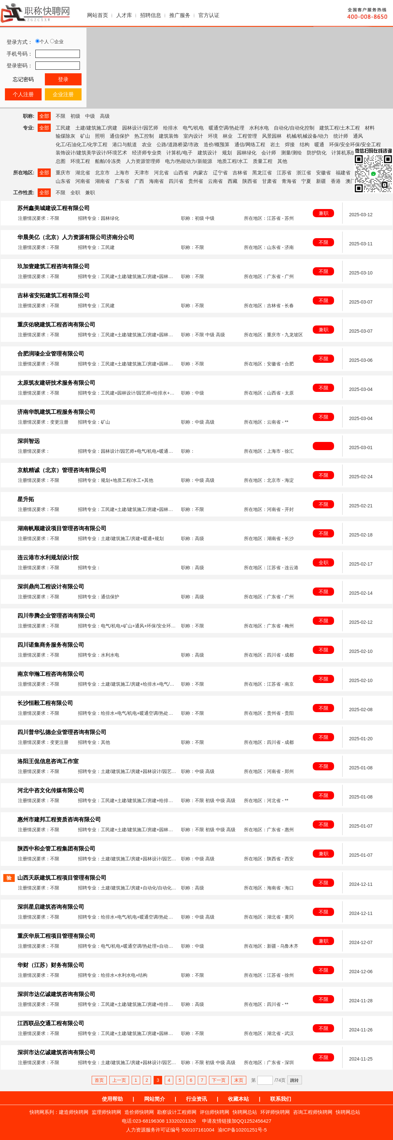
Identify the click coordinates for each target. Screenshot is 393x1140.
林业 (228, 136)
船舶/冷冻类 (108, 161)
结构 (304, 144)
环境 (213, 136)
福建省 (343, 172)
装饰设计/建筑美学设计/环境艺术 (91, 152)
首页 (99, 1080)
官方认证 (208, 15)
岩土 (275, 144)
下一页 (219, 1080)
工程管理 (247, 136)
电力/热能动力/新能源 (188, 161)
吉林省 (240, 172)
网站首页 (97, 15)
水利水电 (259, 128)
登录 (63, 79)
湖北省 (82, 172)
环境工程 (80, 161)
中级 (90, 116)
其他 (282, 161)
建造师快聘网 (73, 1112)
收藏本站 (238, 1099)
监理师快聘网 (106, 1112)
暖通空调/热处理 (226, 128)
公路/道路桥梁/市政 (177, 144)
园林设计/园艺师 (140, 128)
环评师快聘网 (275, 1112)
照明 (100, 136)
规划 (227, 152)
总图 (61, 161)
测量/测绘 (291, 152)
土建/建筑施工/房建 (96, 128)
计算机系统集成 (348, 152)
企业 (57, 41)
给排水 (170, 128)
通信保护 (119, 136)
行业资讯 (196, 1099)
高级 (105, 116)
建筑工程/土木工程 (339, 128)
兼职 (90, 192)
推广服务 (179, 15)
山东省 (63, 181)
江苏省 (284, 172)
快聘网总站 (245, 1112)
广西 (139, 181)
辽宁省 (220, 172)
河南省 (82, 181)
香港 (336, 181)
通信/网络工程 (249, 144)
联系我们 (280, 1099)
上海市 (122, 172)
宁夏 (306, 181)
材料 (370, 128)
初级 (75, 116)
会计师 (268, 152)
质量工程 (262, 161)
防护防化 (317, 152)
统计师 (340, 136)
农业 (147, 144)
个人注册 (23, 94)
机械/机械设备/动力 (307, 136)
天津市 (141, 172)
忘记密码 (23, 79)
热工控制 (144, 136)
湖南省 (102, 181)
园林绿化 (246, 152)
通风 (358, 136)
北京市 (102, 172)
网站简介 (154, 1099)
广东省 (122, 181)
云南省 (215, 181)
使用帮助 (112, 1099)
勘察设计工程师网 (176, 1112)
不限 (61, 116)
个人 (42, 41)
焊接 (290, 144)
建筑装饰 (168, 136)
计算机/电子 (179, 152)
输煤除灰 (65, 136)
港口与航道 (124, 144)
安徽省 (323, 172)
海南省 (156, 181)
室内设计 (193, 136)
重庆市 (63, 172)
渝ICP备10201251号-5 (242, 1129)
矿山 (85, 136)
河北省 (161, 172)
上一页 (119, 1080)
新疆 (321, 181)
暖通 (319, 144)
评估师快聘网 (214, 1112)
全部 (44, 116)
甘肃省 (269, 181)
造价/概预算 (217, 144)
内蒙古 (200, 172)
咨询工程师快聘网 (312, 1112)
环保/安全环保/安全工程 (355, 144)
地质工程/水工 (232, 161)
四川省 (176, 181)
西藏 (232, 181)
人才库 (124, 15)
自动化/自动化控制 (294, 128)
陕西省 (249, 181)
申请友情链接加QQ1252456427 (236, 1121)
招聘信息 (150, 15)
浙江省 (303, 172)
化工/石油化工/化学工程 (81, 144)
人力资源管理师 (143, 161)
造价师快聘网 (139, 1112)
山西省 (181, 172)
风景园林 (272, 136)
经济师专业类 (146, 152)
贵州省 (195, 181)
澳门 (350, 181)
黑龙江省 (262, 172)
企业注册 (63, 94)
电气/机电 (193, 128)
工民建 (63, 128)
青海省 (289, 181)
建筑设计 (207, 152)
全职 (75, 192)
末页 (238, 1080)
